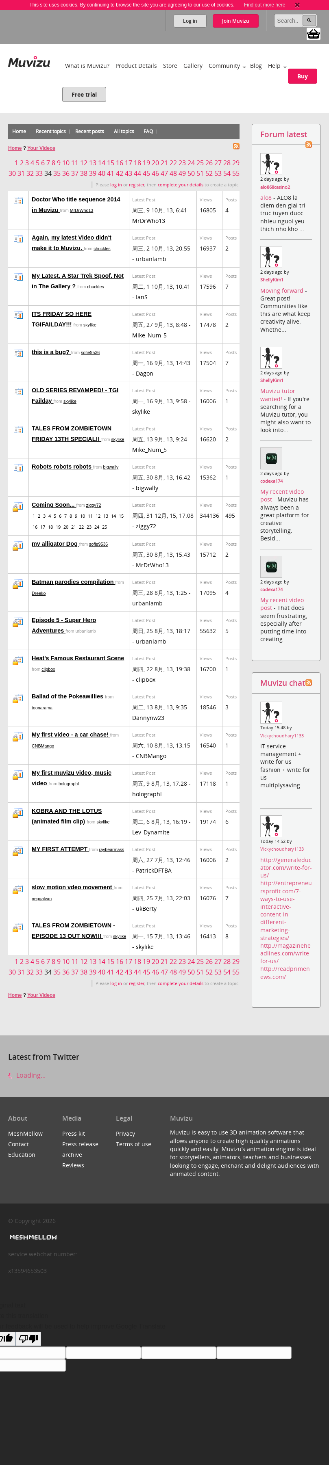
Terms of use (133, 1144)
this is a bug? (51, 352)
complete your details (180, 185)
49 (182, 173)
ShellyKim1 (271, 280)
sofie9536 (90, 352)
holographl (69, 783)
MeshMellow (25, 1133)
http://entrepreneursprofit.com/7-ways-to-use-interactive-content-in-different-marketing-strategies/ (286, 910)
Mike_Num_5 (149, 335)
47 (164, 173)
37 (74, 173)
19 (146, 162)
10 (66, 162)
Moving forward (282, 290)
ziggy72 (93, 505)
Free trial (84, 94)
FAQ (148, 131)
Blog (256, 65)
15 (110, 162)
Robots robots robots (62, 466)
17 (128, 162)
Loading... (27, 1075)
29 (236, 162)
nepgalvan (42, 898)
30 (12, 173)
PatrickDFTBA (154, 870)
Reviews (73, 1165)
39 (92, 173)
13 (92, 162)
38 (83, 173)
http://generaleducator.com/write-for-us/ (286, 867)
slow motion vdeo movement (73, 887)
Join (235, 20)
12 (83, 162)
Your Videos (41, 148)
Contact (18, 1144)
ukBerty (146, 908)
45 (146, 173)
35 (57, 173)
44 (137, 173)
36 (66, 173)
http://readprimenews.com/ (285, 972)
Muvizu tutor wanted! (277, 394)
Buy (302, 76)
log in (116, 185)
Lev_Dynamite (151, 832)
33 (39, 173)
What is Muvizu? (87, 65)
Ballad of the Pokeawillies (68, 696)
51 (200, 173)
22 (173, 162)
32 (30, 173)
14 (101, 162)
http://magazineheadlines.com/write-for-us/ (285, 953)
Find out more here (264, 5)
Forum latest (283, 134)
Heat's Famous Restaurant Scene (78, 658)
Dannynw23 (148, 718)
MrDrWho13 (81, 210)
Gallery (193, 65)
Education (21, 1154)
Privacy (125, 1133)
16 (119, 162)
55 (236, 173)
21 (164, 162)
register (136, 185)
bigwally (110, 467)
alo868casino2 (275, 187)
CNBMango (43, 745)
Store (170, 65)
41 (110, 173)
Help (274, 65)
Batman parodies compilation (73, 582)
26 (209, 162)
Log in (190, 20)
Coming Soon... (54, 504)
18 (137, 162)
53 (218, 173)
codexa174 (271, 481)
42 (119, 173)
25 (200, 162)
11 (74, 162)
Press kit (73, 1133)
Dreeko (39, 593)
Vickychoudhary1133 (282, 736)
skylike (89, 324)
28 (227, 162)
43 (128, 173)
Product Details (136, 65)
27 (218, 162)
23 (182, 162)
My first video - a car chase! (71, 734)
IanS (142, 297)
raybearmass (111, 849)
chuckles (102, 248)
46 (155, 173)
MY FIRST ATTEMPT (60, 849)
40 (101, 173)
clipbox (48, 669)
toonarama (42, 707)
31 (21, 173)
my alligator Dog (55, 543)
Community (224, 65)
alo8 (266, 197)
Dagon (144, 373)
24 (191, 162)
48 (173, 173)
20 (155, 162)
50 (191, 173)
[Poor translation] (28, 1339)
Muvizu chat (282, 683)
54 (227, 173)
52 (209, 173)
